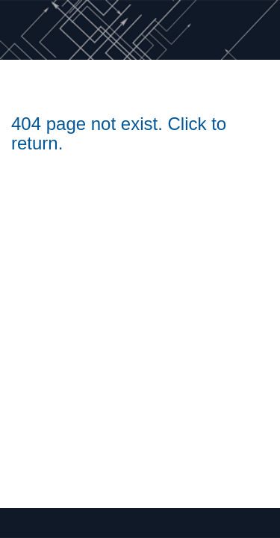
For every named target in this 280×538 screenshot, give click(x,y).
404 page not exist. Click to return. (118, 133)
